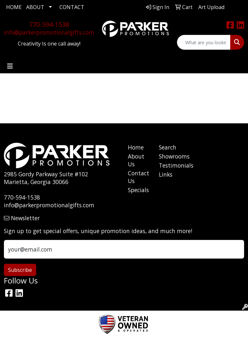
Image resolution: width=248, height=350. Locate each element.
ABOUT (35, 7)
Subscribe (20, 269)
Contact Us (138, 177)
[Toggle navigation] (10, 66)
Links (165, 174)
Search (167, 147)
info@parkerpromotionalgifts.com (49, 32)
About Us (136, 160)
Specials (138, 190)
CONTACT (71, 7)
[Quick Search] (204, 42)
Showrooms (170, 156)
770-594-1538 (49, 24)
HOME (14, 7)
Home (136, 147)
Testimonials (170, 165)
